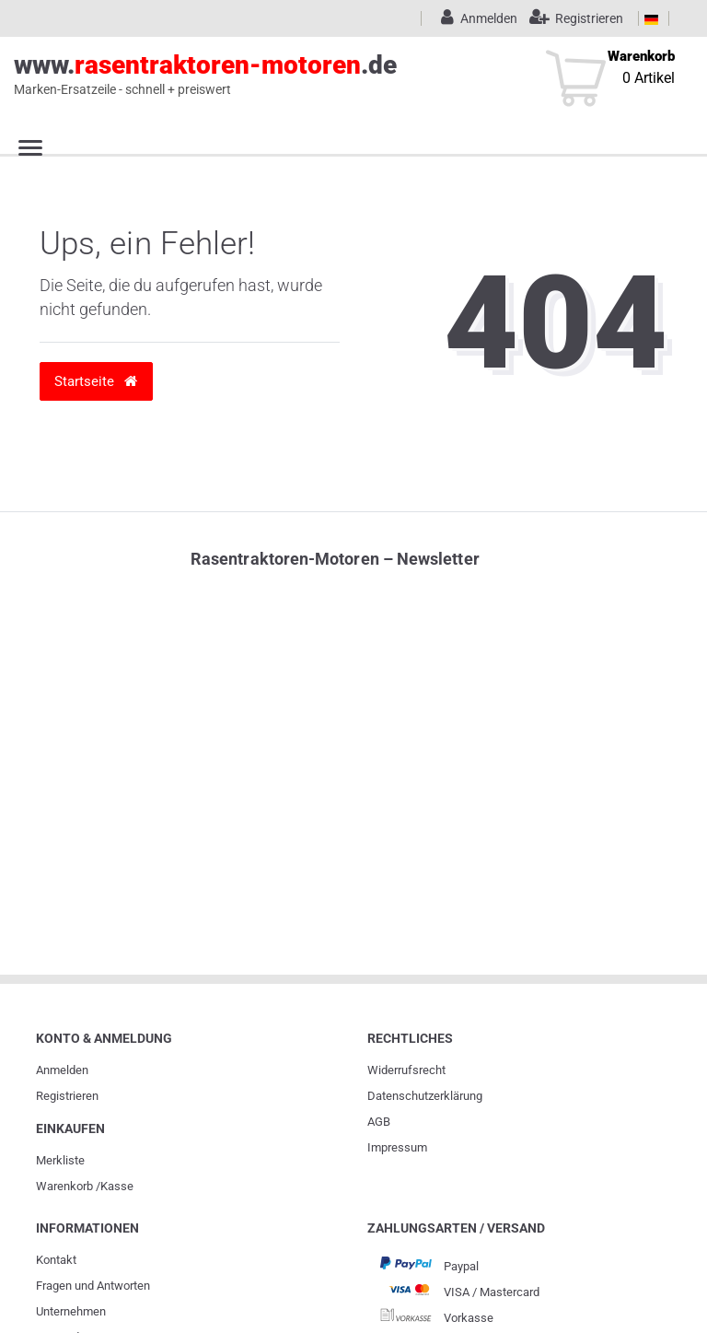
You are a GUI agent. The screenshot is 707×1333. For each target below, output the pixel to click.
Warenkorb (64, 1186)
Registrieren (67, 1096)
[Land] (651, 18)
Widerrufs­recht (406, 1070)
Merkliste (60, 1160)
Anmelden (62, 1070)
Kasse (116, 1186)
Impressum (397, 1147)
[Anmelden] (476, 18)
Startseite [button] (95, 381)
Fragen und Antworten (93, 1285)
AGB (378, 1121)
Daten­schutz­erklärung (424, 1096)
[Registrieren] (572, 18)
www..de (333, 74)
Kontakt (56, 1260)
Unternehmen (71, 1311)
